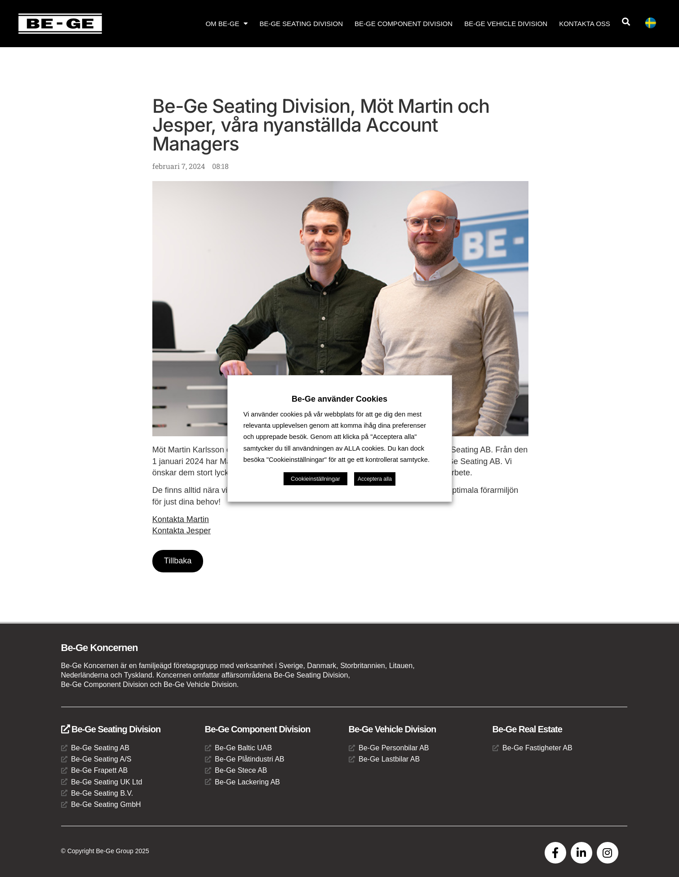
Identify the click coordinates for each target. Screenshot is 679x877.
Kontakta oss (584, 23)
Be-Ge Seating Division (301, 23)
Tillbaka (177, 560)
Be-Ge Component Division (404, 23)
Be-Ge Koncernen (99, 647)
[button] (626, 21)
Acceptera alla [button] (375, 479)
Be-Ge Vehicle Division (505, 23)
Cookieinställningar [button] (315, 478)
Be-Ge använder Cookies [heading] (339, 398)
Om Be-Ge (226, 23)
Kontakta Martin (180, 519)
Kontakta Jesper (181, 530)
